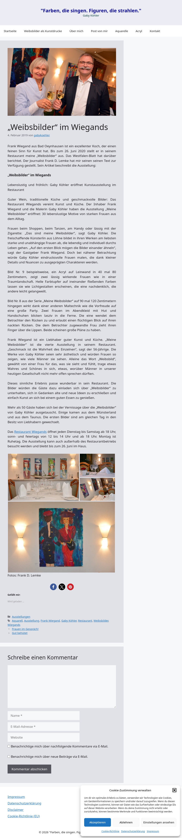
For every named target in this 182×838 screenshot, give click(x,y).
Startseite (10, 31)
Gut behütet (19, 633)
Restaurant (85, 620)
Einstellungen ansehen (158, 822)
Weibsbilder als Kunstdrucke (43, 31)
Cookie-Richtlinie (110, 831)
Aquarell (17, 620)
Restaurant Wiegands (30, 431)
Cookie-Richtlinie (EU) (24, 816)
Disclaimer (16, 809)
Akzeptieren (97, 822)
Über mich (76, 31)
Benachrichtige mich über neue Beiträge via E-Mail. (49, 756)
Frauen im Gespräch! (25, 629)
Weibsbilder (101, 620)
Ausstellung (31, 620)
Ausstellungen (21, 616)
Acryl (139, 31)
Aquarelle (121, 31)
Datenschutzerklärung (133, 831)
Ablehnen (126, 822)
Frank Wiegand (50, 620)
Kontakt (155, 31)
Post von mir (99, 31)
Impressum (153, 831)
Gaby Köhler (69, 620)
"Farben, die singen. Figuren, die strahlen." (91, 10)
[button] (174, 790)
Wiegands (14, 625)
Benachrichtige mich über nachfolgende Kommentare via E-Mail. (59, 746)
